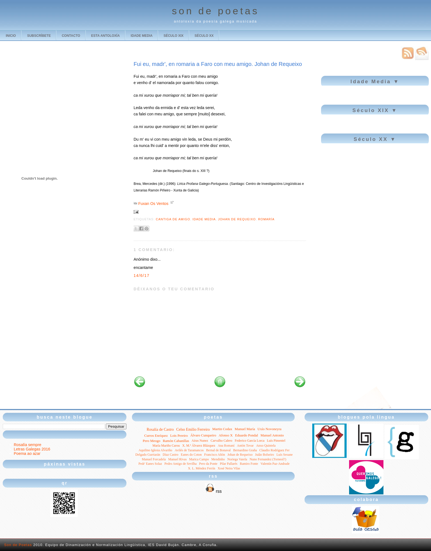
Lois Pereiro (179, 435)
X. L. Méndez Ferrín (201, 468)
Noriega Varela (237, 459)
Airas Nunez (200, 441)
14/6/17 (142, 275)
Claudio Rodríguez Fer (274, 450)
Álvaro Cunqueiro (203, 435)
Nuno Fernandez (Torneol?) (268, 459)
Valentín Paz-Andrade (275, 464)
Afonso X (226, 435)
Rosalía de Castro (160, 429)
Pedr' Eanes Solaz (150, 464)
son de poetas (215, 10)
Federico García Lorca (249, 441)
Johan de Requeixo (237, 219)
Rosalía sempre (27, 445)
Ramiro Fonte (249, 464)
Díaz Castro (170, 455)
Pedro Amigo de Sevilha (180, 464)
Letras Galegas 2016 (32, 449)
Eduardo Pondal (246, 435)
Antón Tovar (245, 445)
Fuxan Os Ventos (153, 203)
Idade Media (204, 219)
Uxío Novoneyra (269, 429)
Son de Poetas (18, 545)
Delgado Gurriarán (148, 455)
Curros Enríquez (156, 435)
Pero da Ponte (208, 464)
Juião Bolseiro (264, 455)
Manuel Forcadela (154, 459)
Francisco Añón (214, 455)
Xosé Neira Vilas (229, 468)
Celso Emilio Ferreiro (193, 429)
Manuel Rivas (177, 459)
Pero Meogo (151, 441)
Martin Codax (222, 429)
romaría (266, 219)
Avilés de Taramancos (189, 450)
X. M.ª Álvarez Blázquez (198, 445)
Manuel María (245, 429)
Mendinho (218, 459)
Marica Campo (199, 459)
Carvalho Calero (221, 441)
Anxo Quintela (266, 445)
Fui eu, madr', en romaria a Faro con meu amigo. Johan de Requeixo (218, 64)
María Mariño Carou (166, 445)
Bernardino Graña (245, 450)
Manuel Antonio (272, 435)
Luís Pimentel (276, 441)
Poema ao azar (27, 453)
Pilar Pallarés (228, 464)
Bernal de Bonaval (218, 450)
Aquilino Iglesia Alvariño (155, 450)
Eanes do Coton (191, 455)
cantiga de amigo (173, 219)
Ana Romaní (226, 445)
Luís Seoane (285, 455)
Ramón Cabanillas (176, 441)
